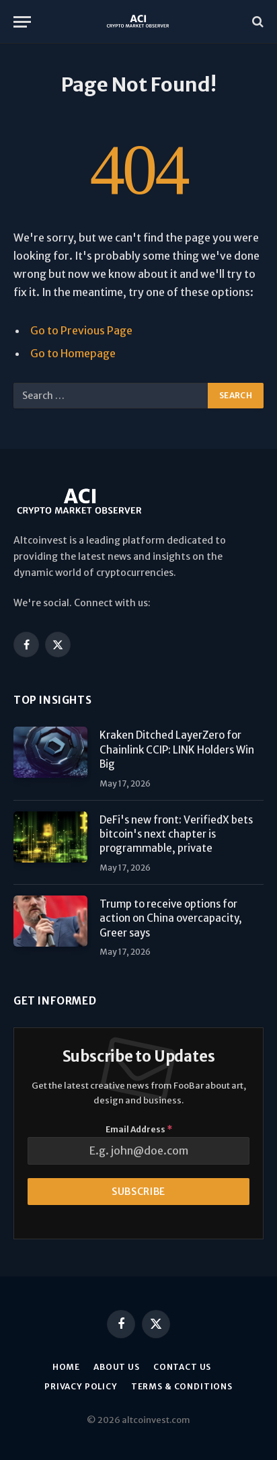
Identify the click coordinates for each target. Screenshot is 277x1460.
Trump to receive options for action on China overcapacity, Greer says (171, 918)
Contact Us (182, 1367)
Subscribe (138, 1191)
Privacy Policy (81, 1386)
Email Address (139, 1129)
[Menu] (22, 22)
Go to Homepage (73, 353)
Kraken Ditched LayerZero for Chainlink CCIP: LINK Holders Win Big (177, 749)
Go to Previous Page (81, 330)
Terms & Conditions (182, 1386)
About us (116, 1367)
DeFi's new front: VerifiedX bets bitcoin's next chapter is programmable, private (176, 834)
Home (66, 1367)
